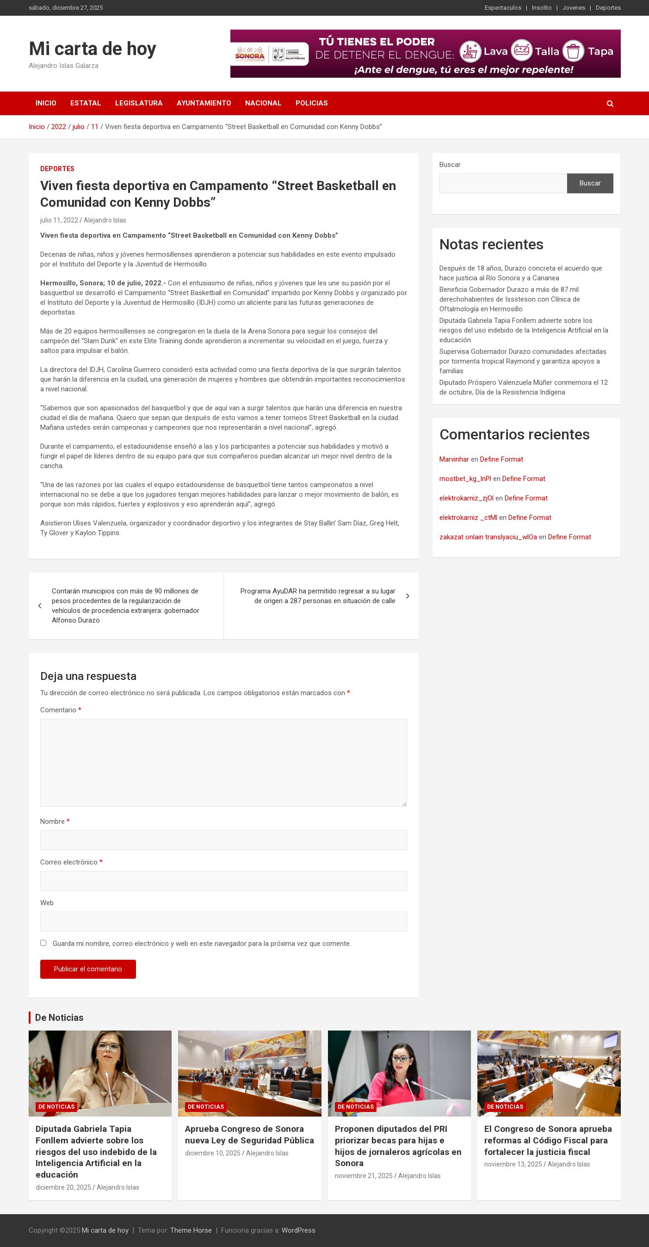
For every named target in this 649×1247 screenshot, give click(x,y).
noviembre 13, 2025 (513, 1164)
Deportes (608, 7)
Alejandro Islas (105, 220)
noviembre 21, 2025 (364, 1175)
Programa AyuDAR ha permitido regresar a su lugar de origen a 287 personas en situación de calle (318, 596)
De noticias (56, 1107)
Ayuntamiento (204, 103)
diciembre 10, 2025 (213, 1153)
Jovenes (573, 7)
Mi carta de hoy (92, 49)
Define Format (501, 459)
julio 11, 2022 (59, 220)
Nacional (263, 103)
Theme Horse (191, 1230)
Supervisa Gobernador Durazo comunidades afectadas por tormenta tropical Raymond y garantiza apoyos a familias (522, 361)
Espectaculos (503, 7)
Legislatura (139, 103)
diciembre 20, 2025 (63, 1187)
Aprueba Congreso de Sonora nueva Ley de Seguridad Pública (249, 1135)
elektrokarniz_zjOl (466, 498)
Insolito (542, 7)
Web (47, 903)
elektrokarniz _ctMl (468, 517)
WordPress (298, 1230)
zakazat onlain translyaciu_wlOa (488, 537)
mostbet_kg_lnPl (465, 479)
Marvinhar (454, 459)
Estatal (85, 103)
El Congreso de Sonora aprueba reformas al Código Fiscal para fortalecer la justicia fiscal (548, 1140)
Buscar (450, 165)
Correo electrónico (71, 862)
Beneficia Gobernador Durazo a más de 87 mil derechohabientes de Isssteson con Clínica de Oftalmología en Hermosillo (509, 299)
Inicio (46, 103)
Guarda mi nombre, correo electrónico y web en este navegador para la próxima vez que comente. (202, 943)
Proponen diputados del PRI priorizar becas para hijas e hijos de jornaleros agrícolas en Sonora (398, 1146)
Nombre (55, 821)
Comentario (60, 710)
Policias (312, 103)
